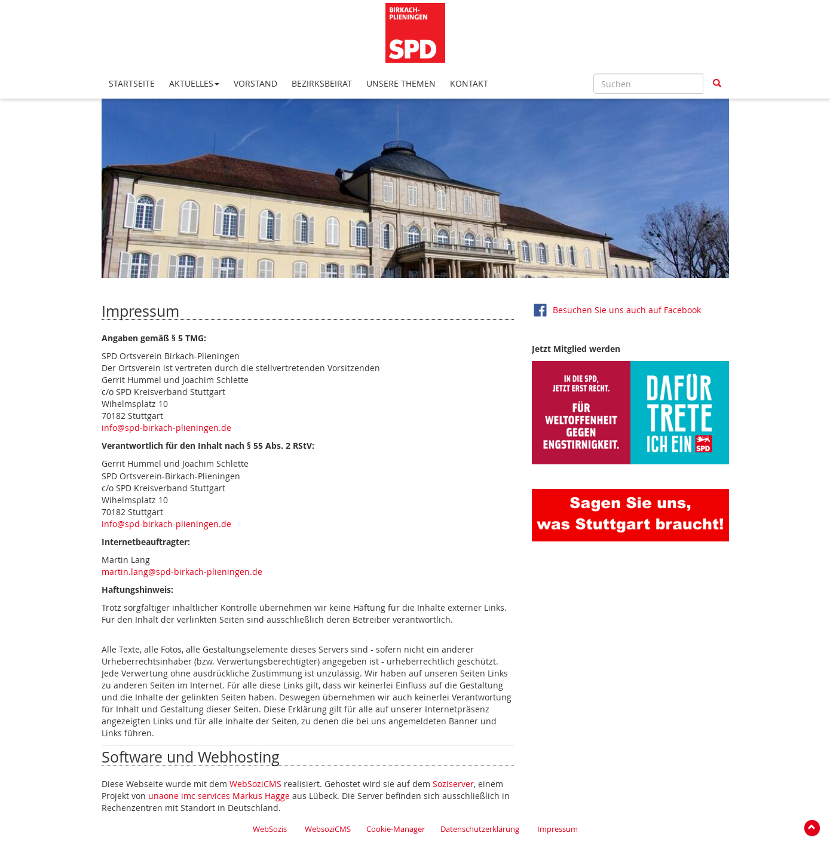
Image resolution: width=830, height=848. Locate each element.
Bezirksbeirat (322, 83)
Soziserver (453, 783)
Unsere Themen (401, 83)
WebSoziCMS (255, 783)
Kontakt (469, 83)
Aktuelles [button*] (194, 83)
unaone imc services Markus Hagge (219, 795)
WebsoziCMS (328, 829)
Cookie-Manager (395, 829)
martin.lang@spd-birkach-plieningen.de (182, 571)
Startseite (132, 83)
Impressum (557, 829)
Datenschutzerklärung (479, 829)
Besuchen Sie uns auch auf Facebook (627, 309)
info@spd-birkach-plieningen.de (166, 427)
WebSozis (270, 829)
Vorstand (255, 83)
